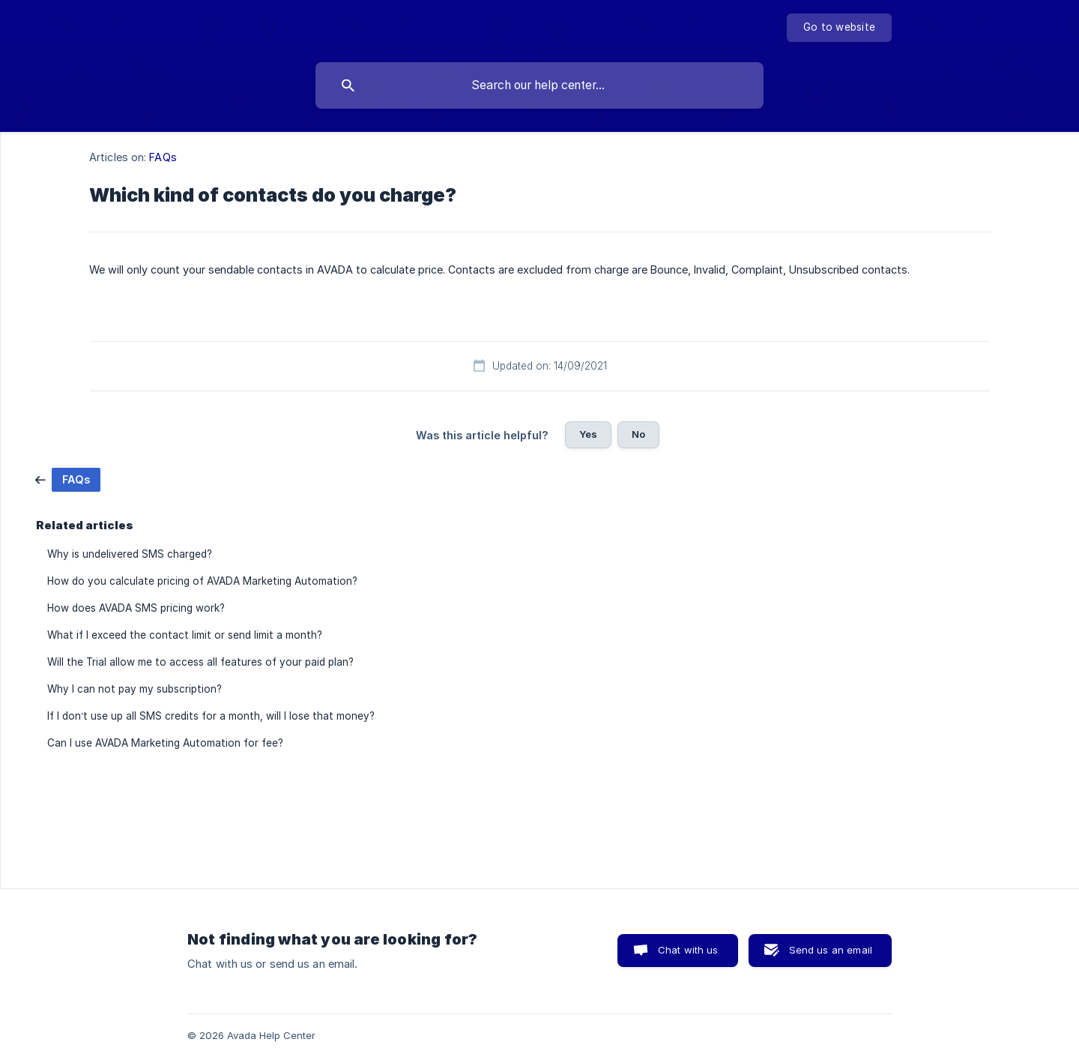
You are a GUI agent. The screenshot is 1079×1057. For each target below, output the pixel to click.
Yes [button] (588, 434)
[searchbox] (539, 85)
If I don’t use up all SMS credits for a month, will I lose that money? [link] (211, 716)
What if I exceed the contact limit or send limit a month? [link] (184, 635)
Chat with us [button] (688, 950)
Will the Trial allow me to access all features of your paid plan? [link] (200, 662)
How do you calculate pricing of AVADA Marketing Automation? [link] (202, 581)
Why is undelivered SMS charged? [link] (129, 554)
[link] (67, 479)
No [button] (638, 434)
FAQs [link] (162, 157)
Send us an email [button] (830, 950)
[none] (839, 27)
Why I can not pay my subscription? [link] (134, 689)
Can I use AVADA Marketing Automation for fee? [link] (165, 743)
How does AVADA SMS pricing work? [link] (136, 608)
